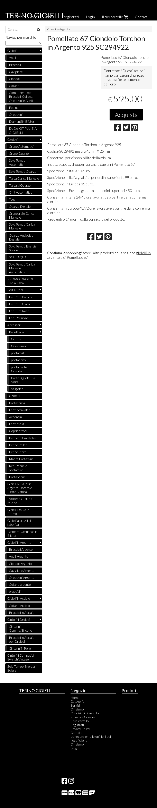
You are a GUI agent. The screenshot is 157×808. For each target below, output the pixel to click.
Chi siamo (77, 709)
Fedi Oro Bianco (20, 297)
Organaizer (18, 346)
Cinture (16, 339)
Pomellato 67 (77, 257)
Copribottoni (18, 431)
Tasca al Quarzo (20, 185)
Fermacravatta (19, 410)
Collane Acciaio (19, 605)
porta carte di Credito (20, 369)
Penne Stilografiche (22, 438)
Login (90, 17)
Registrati (71, 17)
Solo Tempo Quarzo (22, 171)
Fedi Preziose (18, 318)
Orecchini (15, 114)
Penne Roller (18, 445)
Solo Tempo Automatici (17, 162)
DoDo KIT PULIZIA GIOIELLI (23, 130)
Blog (74, 748)
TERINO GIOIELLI (34, 15)
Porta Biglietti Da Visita (23, 380)
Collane (14, 85)
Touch (13, 199)
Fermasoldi (17, 424)
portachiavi (19, 360)
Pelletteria (16, 332)
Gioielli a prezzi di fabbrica (19, 522)
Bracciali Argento (21, 549)
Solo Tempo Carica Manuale (22, 226)
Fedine (14, 107)
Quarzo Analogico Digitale (21, 237)
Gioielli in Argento (58, 29)
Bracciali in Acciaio (21, 612)
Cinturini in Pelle (20, 648)
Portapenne (17, 477)
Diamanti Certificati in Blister (22, 533)
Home (75, 697)
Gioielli (12, 50)
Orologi (12, 139)
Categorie (77, 701)
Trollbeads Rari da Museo (19, 500)
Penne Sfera (17, 452)
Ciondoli (14, 79)
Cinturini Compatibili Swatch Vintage (21, 657)
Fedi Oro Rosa (19, 311)
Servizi (75, 705)
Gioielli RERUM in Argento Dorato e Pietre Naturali (19, 488)
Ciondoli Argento (20, 563)
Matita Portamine (21, 459)
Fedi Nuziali (15, 290)
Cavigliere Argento (22, 570)
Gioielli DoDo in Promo (18, 511)
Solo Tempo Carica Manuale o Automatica (22, 268)
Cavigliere (16, 72)
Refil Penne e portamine (18, 468)
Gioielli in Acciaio (18, 598)
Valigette (17, 389)
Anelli (12, 57)
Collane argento (20, 584)
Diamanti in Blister (21, 121)
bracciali (14, 591)
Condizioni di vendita (85, 713)
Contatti (142, 17)
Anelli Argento (18, 556)
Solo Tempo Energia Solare (22, 248)
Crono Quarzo (19, 153)
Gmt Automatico (20, 192)
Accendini (15, 417)
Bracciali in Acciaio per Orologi (21, 639)
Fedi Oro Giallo (19, 304)
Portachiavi (17, 403)
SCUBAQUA (18, 257)
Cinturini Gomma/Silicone (20, 628)
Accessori (14, 325)
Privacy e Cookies (83, 717)
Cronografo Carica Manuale (22, 215)
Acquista (126, 114)
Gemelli (14, 396)
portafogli (17, 353)
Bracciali (15, 65)
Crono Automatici (21, 146)
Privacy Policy (80, 729)
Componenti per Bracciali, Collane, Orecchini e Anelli (21, 96)
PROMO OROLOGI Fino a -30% (21, 281)
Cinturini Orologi (18, 619)
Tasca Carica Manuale (24, 178)
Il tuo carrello (115, 17)
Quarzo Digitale (20, 206)
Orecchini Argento (21, 577)
